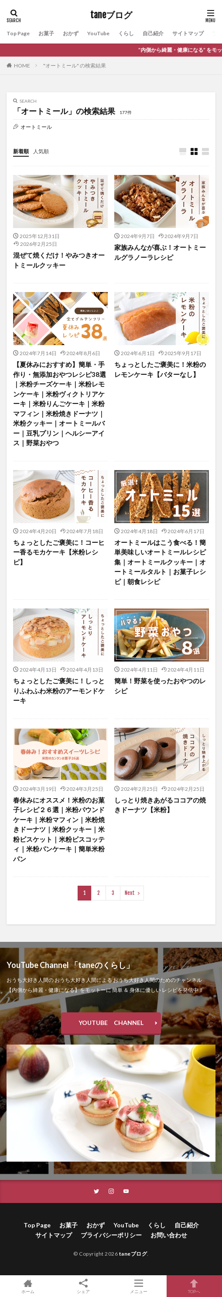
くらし (126, 33)
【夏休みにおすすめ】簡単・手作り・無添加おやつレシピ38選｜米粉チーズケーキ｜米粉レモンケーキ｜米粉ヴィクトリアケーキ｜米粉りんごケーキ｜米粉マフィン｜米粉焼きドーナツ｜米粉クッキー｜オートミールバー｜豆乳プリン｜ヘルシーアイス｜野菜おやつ (59, 403)
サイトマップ (188, 33)
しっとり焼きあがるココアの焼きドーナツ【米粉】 (160, 805)
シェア (83, 1286)
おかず (71, 33)
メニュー (139, 1286)
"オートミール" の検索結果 (74, 65)
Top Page (18, 33)
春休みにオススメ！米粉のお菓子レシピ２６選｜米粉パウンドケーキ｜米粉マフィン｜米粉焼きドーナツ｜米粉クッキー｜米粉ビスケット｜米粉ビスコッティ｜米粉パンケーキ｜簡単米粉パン (59, 829)
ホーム (27, 1286)
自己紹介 (153, 33)
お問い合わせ (168, 1235)
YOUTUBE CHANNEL (111, 1022)
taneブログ (111, 15)
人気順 (41, 151)
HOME (22, 65)
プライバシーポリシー (111, 1235)
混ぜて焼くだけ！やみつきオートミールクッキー (59, 260)
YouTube (98, 33)
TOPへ (194, 1286)
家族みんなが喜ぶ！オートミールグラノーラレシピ (160, 252)
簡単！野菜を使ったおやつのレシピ (160, 686)
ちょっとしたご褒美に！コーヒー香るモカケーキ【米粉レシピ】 (59, 552)
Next (130, 893)
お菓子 (46, 33)
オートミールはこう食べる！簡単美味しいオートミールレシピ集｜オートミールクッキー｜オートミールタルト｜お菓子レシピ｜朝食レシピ (160, 561)
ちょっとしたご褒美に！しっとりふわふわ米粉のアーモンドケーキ (59, 690)
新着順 (21, 151)
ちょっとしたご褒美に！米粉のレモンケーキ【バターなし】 (160, 369)
